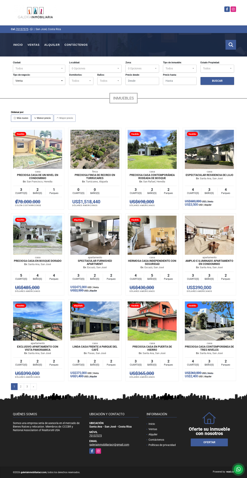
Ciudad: (17, 62)
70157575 (22, 29)
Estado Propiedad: (210, 62)
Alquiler (52, 44)
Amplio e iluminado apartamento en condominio (209, 262)
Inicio (18, 44)
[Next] (33, 386)
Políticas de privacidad (162, 445)
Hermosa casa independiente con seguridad (152, 262)
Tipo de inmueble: (172, 62)
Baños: (101, 75)
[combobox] (39, 69)
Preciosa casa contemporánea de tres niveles (209, 348)
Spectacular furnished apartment (95, 262)
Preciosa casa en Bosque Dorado (38, 260)
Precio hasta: (169, 75)
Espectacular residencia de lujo (209, 175)
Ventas (34, 44)
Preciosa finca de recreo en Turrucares (95, 176)
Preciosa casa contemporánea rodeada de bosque (152, 176)
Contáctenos (76, 44)
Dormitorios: (75, 75)
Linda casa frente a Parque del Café (94, 348)
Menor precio (42, 118)
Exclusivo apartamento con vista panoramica (37, 348)
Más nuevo (20, 118)
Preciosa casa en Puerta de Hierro (152, 348)
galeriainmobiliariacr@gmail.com (109, 444)
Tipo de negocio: (21, 75)
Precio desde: (132, 75)
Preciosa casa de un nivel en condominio (37, 176)
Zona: (128, 62)
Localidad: (74, 62)
